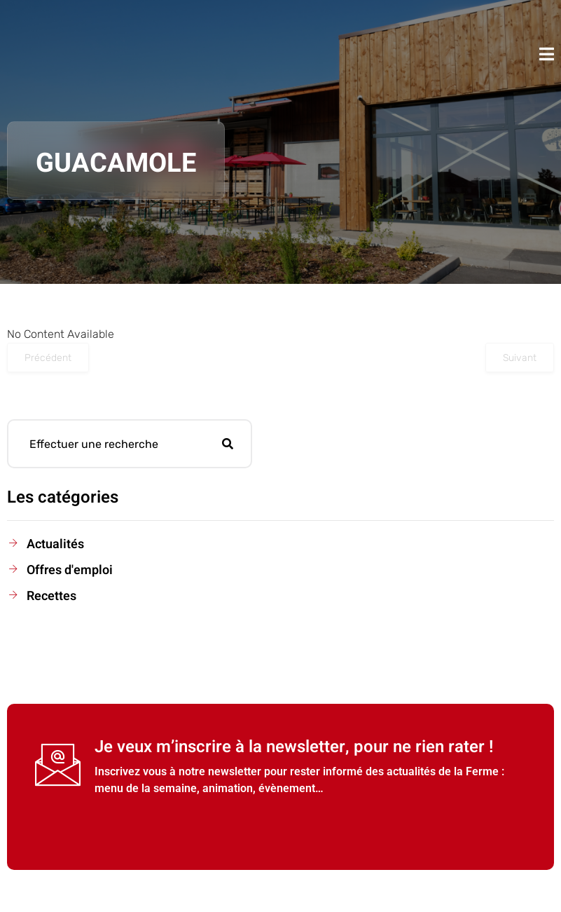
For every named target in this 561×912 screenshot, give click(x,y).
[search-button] (227, 443)
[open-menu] (546, 54)
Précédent (48, 358)
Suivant (519, 358)
